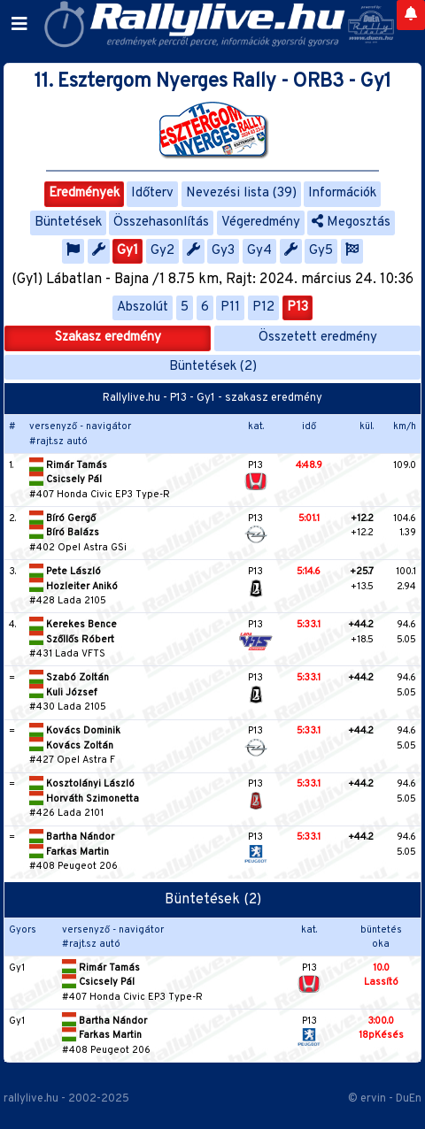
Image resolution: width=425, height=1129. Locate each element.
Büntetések (68, 222)
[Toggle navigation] (19, 25)
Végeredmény (260, 222)
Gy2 (162, 250)
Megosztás (351, 222)
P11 (230, 307)
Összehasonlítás (161, 222)
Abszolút (142, 307)
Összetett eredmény (318, 337)
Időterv (152, 193)
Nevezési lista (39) (241, 193)
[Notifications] (411, 15)
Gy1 (127, 250)
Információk (342, 193)
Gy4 (259, 250)
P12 (263, 307)
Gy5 (321, 250)
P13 (297, 307)
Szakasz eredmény (108, 337)
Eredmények (84, 193)
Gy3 (223, 250)
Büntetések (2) (213, 366)
